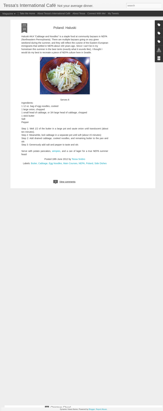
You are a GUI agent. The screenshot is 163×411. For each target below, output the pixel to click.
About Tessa (79, 13)
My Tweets (113, 13)
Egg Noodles (55, 138)
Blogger (92, 409)
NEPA (82, 138)
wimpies (56, 126)
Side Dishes (100, 138)
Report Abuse (101, 409)
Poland (89, 138)
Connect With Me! (96, 13)
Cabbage (43, 138)
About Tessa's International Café (53, 13)
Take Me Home (27, 13)
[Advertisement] (126, 20)
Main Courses (70, 138)
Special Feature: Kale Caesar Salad (71, 370)
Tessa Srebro (78, 134)
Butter (34, 138)
